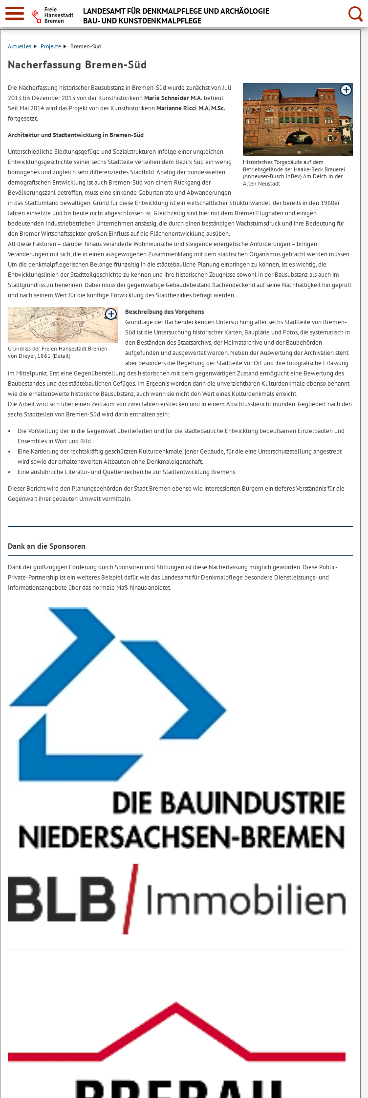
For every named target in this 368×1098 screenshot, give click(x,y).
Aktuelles (22, 46)
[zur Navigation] (14, 13)
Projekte (53, 46)
